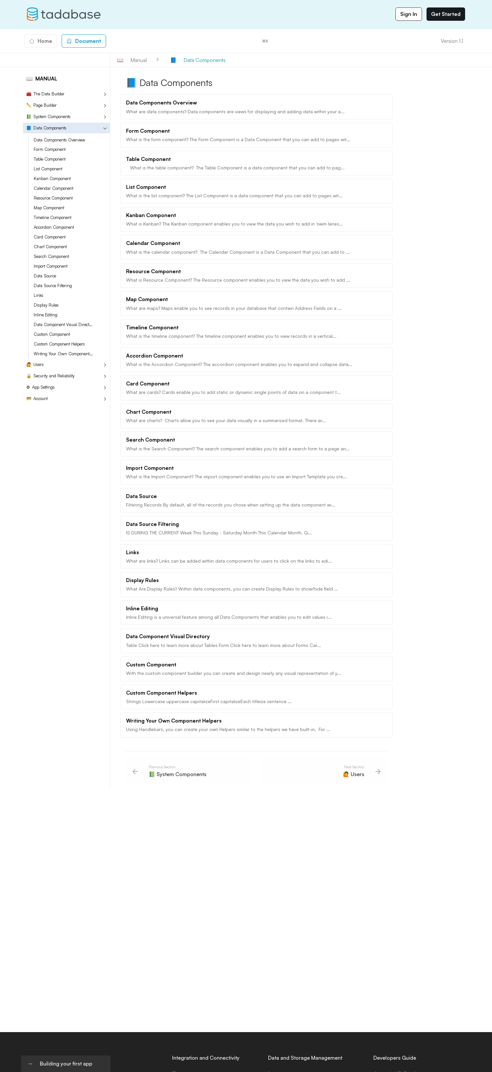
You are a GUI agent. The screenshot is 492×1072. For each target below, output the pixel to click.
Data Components (46, 128)
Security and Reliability (50, 375)
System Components (48, 116)
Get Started (446, 14)
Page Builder (41, 105)
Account (37, 398)
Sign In (408, 14)
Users (35, 364)
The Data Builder (45, 94)
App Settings (40, 387)
